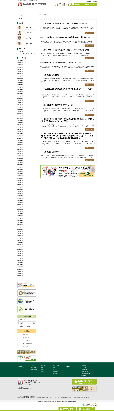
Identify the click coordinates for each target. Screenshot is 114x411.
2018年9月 (20, 262)
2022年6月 (20, 167)
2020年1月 (20, 229)
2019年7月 (20, 240)
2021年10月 (20, 184)
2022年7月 (20, 164)
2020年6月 (20, 220)
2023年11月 (20, 129)
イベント (40, 8)
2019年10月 (20, 235)
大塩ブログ (29, 43)
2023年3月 (20, 147)
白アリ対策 (55, 371)
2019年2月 (20, 251)
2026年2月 (20, 69)
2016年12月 (20, 273)
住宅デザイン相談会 (25, 326)
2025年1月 (20, 98)
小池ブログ (29, 33)
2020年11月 (20, 209)
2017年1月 (20, 271)
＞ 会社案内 (88, 1)
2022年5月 (20, 169)
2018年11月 (20, 258)
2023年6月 (20, 140)
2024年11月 (20, 102)
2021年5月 (20, 195)
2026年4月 (20, 64)
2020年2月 (20, 227)
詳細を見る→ (89, 33)
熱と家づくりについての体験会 (27, 323)
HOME (21, 8)
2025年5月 (20, 89)
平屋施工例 (33, 367)
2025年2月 (20, 96)
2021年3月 (20, 200)
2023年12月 (20, 127)
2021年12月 (20, 180)
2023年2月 (20, 149)
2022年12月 (20, 153)
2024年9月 (20, 107)
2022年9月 (20, 160)
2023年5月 (20, 142)
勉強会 (42, 367)
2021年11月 (20, 182)
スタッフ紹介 (85, 371)
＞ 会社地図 (94, 1)
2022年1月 (20, 178)
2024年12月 (20, 100)
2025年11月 (20, 76)
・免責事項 (25, 346)
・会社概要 (25, 334)
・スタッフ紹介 (26, 340)
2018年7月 (20, 267)
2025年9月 (20, 80)
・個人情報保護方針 (27, 343)
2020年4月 (20, 224)
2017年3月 (20, 269)
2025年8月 (20, 82)
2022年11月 (20, 156)
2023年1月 (20, 151)
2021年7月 (20, 191)
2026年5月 (20, 62)
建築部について (90, 8)
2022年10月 (20, 158)
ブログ (21, 23)
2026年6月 (20, 60)
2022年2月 (20, 176)
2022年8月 (20, 162)
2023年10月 (20, 131)
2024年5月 (20, 116)
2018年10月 (20, 260)
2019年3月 (20, 249)
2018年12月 (20, 255)
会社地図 (84, 367)
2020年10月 (20, 211)
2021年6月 (20, 193)
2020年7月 (20, 218)
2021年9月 (20, 187)
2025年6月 (20, 87)
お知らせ (19, 18)
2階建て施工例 (34, 369)
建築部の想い (85, 369)
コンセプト (30, 8)
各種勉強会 (50, 8)
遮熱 (54, 367)
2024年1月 (20, 124)
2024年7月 (20, 111)
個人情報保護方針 (86, 373)
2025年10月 (20, 78)
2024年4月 (20, 118)
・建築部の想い (26, 337)
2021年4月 (20, 198)
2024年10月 (20, 104)
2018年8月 (20, 264)
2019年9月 (20, 238)
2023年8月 (20, 136)
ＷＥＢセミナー (21, 15)
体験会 (42, 369)
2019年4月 (20, 247)
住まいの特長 (69, 8)
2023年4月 (20, 144)
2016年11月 (20, 275)
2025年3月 (20, 93)
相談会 (42, 371)
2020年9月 (20, 213)
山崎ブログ (29, 38)
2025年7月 (20, 84)
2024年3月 (20, 120)
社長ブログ (29, 27)
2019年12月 (20, 231)
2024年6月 (20, 113)
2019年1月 (20, 253)
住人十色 (55, 373)
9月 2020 (22, 51)
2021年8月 (20, 189)
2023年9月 (20, 133)
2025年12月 (20, 73)
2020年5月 (20, 222)
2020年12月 (20, 207)
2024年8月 (20, 109)
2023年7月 (20, 138)
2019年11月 (20, 233)
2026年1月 (20, 71)
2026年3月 (20, 67)
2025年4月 (20, 91)
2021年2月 (20, 202)
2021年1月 (20, 204)
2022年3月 (20, 173)
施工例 (59, 8)
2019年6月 (20, 242)
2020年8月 (20, 215)
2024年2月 (20, 122)
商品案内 (79, 8)
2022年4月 (20, 171)
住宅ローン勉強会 (24, 320)
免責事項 (84, 375)
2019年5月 (20, 244)
